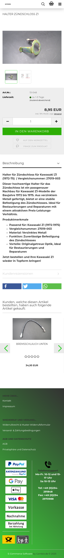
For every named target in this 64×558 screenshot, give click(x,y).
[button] (12, 286)
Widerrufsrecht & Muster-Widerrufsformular (26, 424)
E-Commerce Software (20, 553)
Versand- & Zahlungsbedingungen (21, 430)
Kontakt (7, 400)
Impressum (9, 406)
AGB (5, 443)
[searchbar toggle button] (43, 4)
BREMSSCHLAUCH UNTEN (32, 343)
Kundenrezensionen (18, 273)
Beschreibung (13, 163)
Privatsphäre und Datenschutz (19, 449)
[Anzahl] (32, 121)
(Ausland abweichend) (40, 100)
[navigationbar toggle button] (60, 4)
